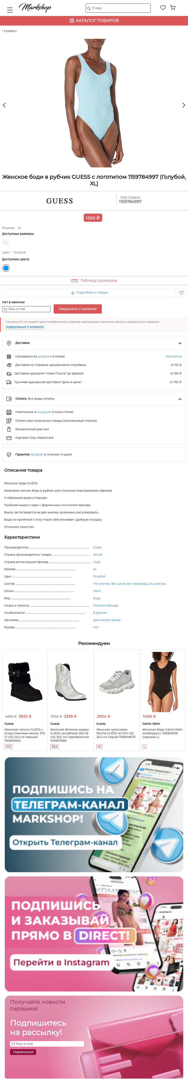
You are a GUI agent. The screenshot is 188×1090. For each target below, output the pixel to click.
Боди (97, 598)
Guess (97, 547)
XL (95, 569)
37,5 (8, 746)
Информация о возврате (25, 327)
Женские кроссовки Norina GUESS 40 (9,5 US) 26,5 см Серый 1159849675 (115, 733)
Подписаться (23, 1052)
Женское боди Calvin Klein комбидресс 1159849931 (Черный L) (162, 733)
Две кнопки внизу (107, 620)
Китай (97, 555)
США (96, 562)
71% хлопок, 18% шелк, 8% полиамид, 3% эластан (129, 584)
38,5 (54, 746)
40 (99, 746)
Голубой (6, 268)
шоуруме (44, 412)
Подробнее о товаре (89, 292)
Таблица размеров (98, 280)
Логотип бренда (105, 605)
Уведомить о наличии (78, 309)
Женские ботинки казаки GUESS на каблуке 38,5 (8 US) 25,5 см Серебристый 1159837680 (69, 735)
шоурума (45, 356)
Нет (96, 627)
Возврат (37, 454)
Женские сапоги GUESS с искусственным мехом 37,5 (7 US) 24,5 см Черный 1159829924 (24, 735)
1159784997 (130, 201)
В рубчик (100, 613)
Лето (97, 591)
